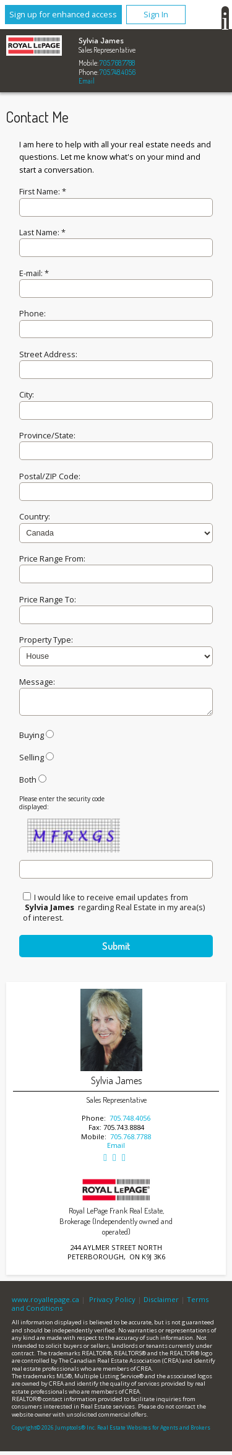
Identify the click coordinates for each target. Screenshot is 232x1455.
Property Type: (46, 639)
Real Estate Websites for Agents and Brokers (153, 1431)
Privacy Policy (112, 1303)
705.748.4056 (117, 72)
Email (87, 80)
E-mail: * (34, 273)
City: (26, 394)
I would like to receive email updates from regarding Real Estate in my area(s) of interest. (114, 911)
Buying (31, 738)
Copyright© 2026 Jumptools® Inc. (54, 1431)
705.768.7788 (117, 62)
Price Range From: (52, 558)
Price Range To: (47, 599)
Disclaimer (161, 1303)
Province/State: (47, 435)
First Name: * (42, 191)
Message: (37, 681)
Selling (31, 761)
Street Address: (48, 354)
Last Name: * (42, 232)
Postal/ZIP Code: (49, 476)
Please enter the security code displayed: (62, 806)
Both (28, 783)
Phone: (32, 313)
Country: (34, 516)
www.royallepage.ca (45, 1303)
